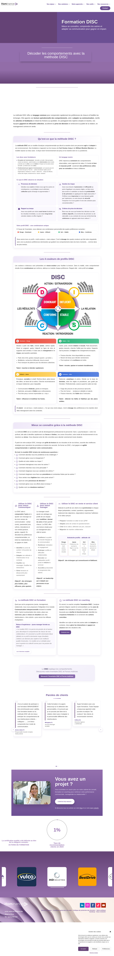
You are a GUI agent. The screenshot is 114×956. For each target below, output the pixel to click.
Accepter (83, 949)
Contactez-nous (65, 632)
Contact (105, 8)
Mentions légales (94, 952)
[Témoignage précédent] (13, 730)
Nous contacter (101, 912)
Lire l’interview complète (23, 651)
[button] (110, 932)
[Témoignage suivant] (101, 730)
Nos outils (90, 4)
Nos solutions (63, 4)
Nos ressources (102, 4)
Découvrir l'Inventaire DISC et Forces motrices (57, 676)
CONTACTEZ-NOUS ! (65, 801)
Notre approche (77, 4)
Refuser (94, 949)
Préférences (106, 949)
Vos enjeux (50, 4)
